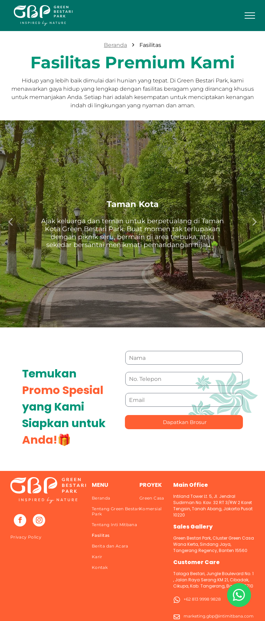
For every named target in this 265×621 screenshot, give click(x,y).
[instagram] (39, 521)
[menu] (250, 15)
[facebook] (20, 521)
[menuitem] (48, 537)
